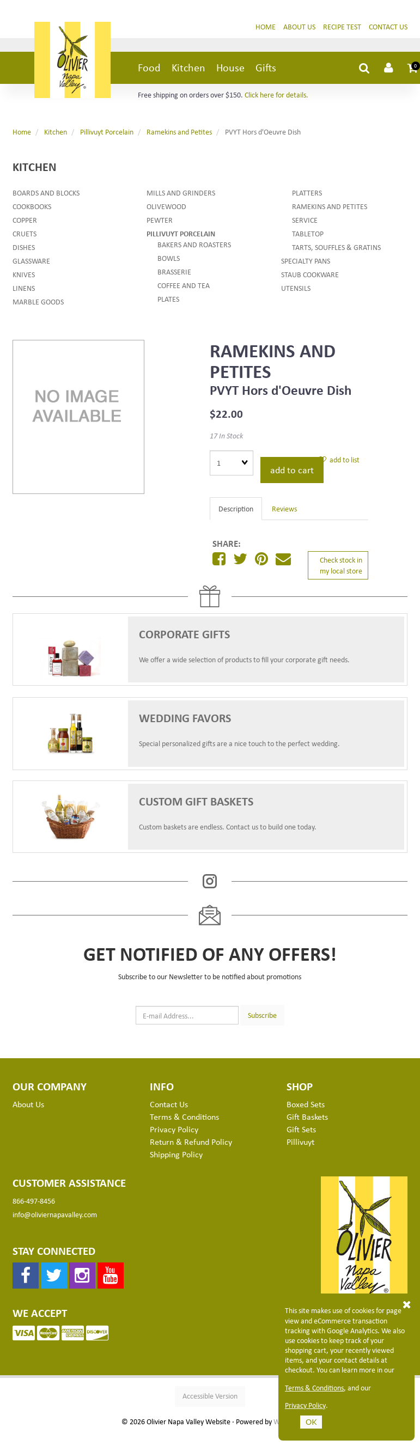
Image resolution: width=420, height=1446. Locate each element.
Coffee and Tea (183, 285)
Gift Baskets (307, 1116)
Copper (25, 220)
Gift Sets (301, 1129)
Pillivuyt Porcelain (106, 131)
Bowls (168, 258)
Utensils (296, 288)
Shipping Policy (176, 1154)
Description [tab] (235, 508)
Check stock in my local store (341, 565)
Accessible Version (210, 1395)
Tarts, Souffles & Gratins (336, 247)
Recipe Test (342, 26)
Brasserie (174, 271)
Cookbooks (32, 206)
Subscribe (262, 1015)
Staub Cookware (310, 274)
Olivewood (166, 206)
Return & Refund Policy (191, 1142)
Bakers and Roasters (194, 244)
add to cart (292, 469)
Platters (307, 192)
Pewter (160, 220)
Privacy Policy (305, 1405)
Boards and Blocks (46, 192)
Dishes (24, 247)
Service (305, 220)
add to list (339, 459)
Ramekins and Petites (179, 131)
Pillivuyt (300, 1142)
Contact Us (388, 26)
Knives (24, 274)
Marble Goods (38, 301)
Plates (168, 299)
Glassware (31, 260)
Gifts (265, 67)
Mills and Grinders (181, 192)
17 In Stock (226, 435)
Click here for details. (276, 94)
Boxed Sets (306, 1104)
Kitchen (188, 67)
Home (265, 26)
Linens (24, 288)
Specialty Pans (305, 260)
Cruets (24, 233)
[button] (412, 67)
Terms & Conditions (314, 1388)
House (230, 67)
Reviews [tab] (284, 508)
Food (149, 67)
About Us (299, 26)
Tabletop (308, 233)
